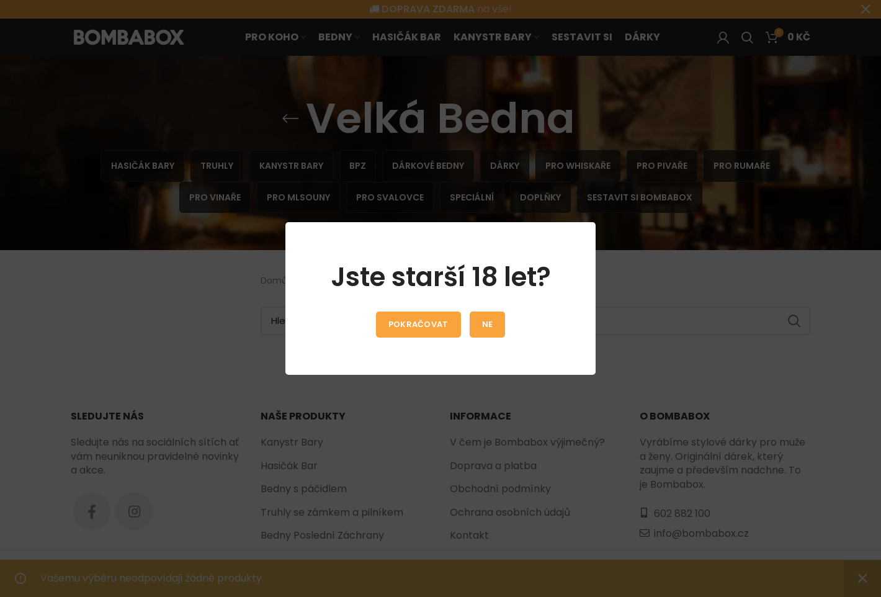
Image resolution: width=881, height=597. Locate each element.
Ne (487, 324)
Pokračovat (418, 324)
